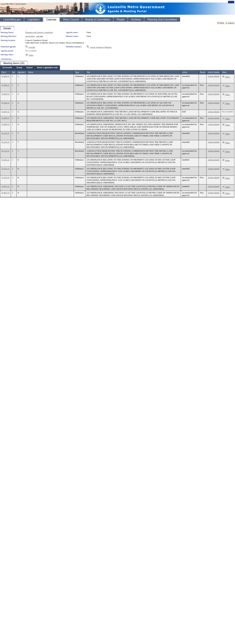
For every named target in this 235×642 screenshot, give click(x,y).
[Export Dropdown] (29, 68)
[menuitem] (7, 68)
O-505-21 (5, 94)
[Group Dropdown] (19, 68)
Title (88, 72)
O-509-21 (5, 124)
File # (3, 72)
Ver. (13, 72)
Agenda (31, 47)
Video (31, 55)
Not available (31, 51)
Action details (213, 76)
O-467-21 (5, 186)
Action (184, 72)
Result (202, 72)
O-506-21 (5, 103)
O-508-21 (5, 118)
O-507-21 (5, 111)
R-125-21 (5, 133)
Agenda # (22, 72)
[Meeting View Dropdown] (47, 68)
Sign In (231, 2)
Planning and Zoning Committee (39, 32)
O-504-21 (5, 76)
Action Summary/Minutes (101, 47)
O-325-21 (5, 160)
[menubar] (30, 67)
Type (77, 72)
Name (30, 72)
